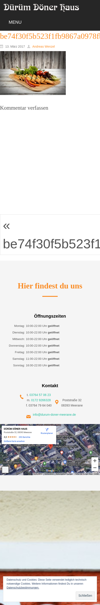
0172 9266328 (41, 400)
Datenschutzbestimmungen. (23, 587)
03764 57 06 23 (40, 395)
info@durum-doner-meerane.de (54, 414)
